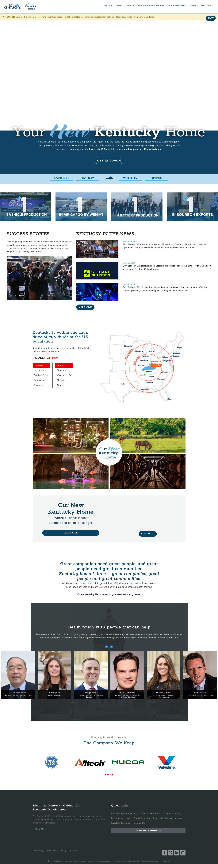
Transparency (38, 851)
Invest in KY (61, 178)
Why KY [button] (108, 5)
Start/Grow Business (150, 813)
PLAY (211, 18)
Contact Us (139, 823)
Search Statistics (142, 818)
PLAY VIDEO (148, 534)
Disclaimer (74, 851)
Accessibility (52, 851)
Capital (178, 818)
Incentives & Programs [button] (151, 5)
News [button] (193, 5)
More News (85, 307)
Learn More (70, 533)
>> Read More (39, 829)
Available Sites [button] (177, 5)
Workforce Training (172, 813)
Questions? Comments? (148, 830)
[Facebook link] (164, 852)
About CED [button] (206, 5)
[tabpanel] (52, 762)
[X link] (170, 852)
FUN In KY (156, 178)
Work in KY (130, 178)
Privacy (63, 851)
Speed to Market (126, 5)
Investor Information (121, 823)
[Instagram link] (182, 852)
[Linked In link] (176, 852)
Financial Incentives (121, 818)
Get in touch (109, 161)
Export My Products (162, 818)
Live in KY (88, 178)
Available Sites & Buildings (124, 813)
